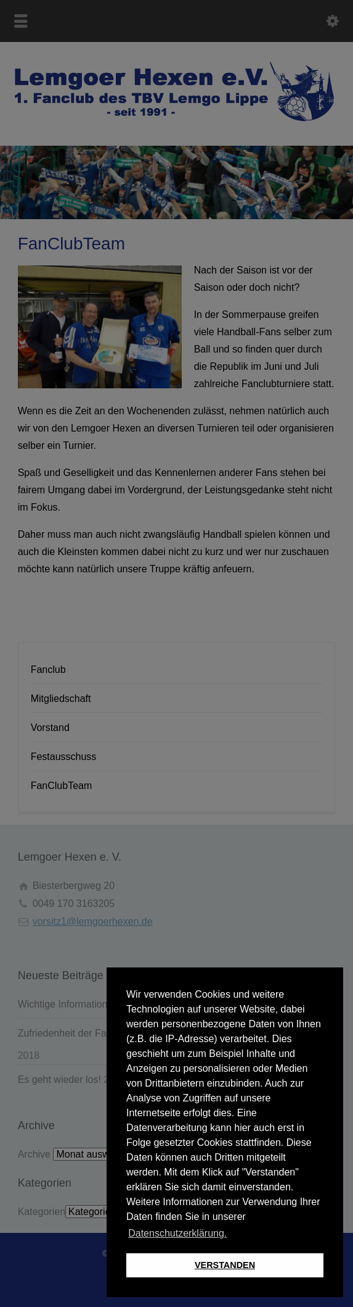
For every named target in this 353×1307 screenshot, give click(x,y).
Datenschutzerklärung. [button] (177, 1233)
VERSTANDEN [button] (225, 1265)
